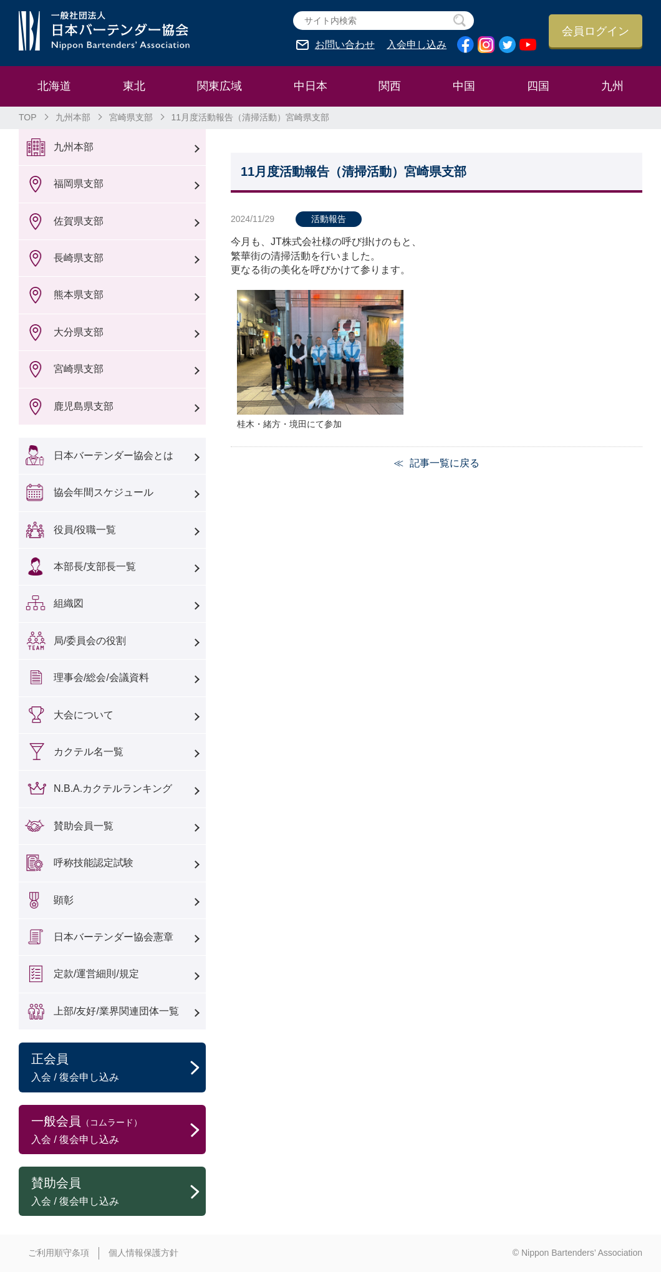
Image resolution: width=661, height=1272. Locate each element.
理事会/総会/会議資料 (101, 677)
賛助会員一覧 (83, 826)
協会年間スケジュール (103, 492)
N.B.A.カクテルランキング (113, 788)
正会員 (118, 1068)
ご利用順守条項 (58, 1253)
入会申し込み (416, 45)
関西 (390, 86)
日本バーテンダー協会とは (113, 455)
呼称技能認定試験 (93, 862)
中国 (464, 86)
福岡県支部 (79, 183)
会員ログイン (595, 31)
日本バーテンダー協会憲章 (113, 937)
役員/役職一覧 (85, 529)
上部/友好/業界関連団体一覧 (116, 1011)
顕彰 (64, 900)
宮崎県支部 (131, 117)
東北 (134, 86)
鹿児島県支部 (83, 406)
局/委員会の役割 (90, 640)
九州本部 (72, 117)
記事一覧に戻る (445, 463)
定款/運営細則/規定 (96, 973)
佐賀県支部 (79, 221)
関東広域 (219, 86)
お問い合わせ (345, 45)
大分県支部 (79, 332)
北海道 (54, 86)
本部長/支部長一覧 (95, 566)
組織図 (69, 603)
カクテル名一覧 (88, 751)
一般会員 (118, 1130)
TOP (28, 117)
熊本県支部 (79, 294)
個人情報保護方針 (143, 1253)
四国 (538, 86)
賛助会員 (118, 1192)
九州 (612, 86)
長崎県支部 (79, 258)
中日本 (310, 86)
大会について (83, 715)
